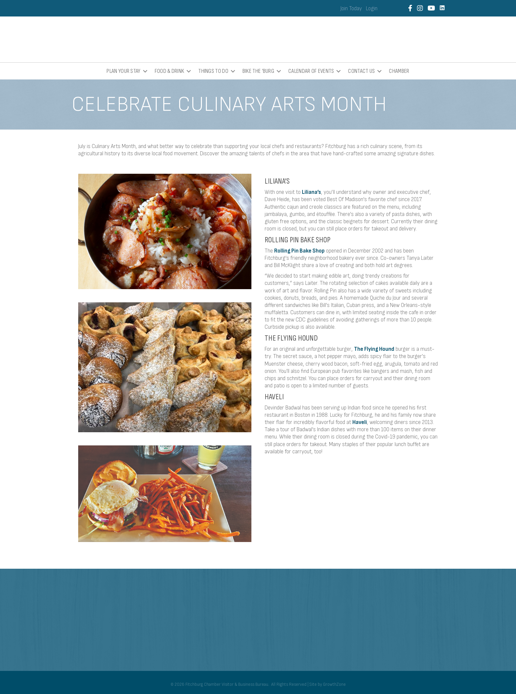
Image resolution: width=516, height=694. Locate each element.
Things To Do (213, 71)
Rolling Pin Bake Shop (299, 251)
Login (371, 8)
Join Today (351, 8)
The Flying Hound (374, 349)
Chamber (399, 71)
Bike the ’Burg (258, 71)
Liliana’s (311, 192)
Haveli (359, 422)
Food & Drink (169, 71)
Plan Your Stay (123, 71)
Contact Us (361, 71)
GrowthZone (334, 684)
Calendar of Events (311, 71)
